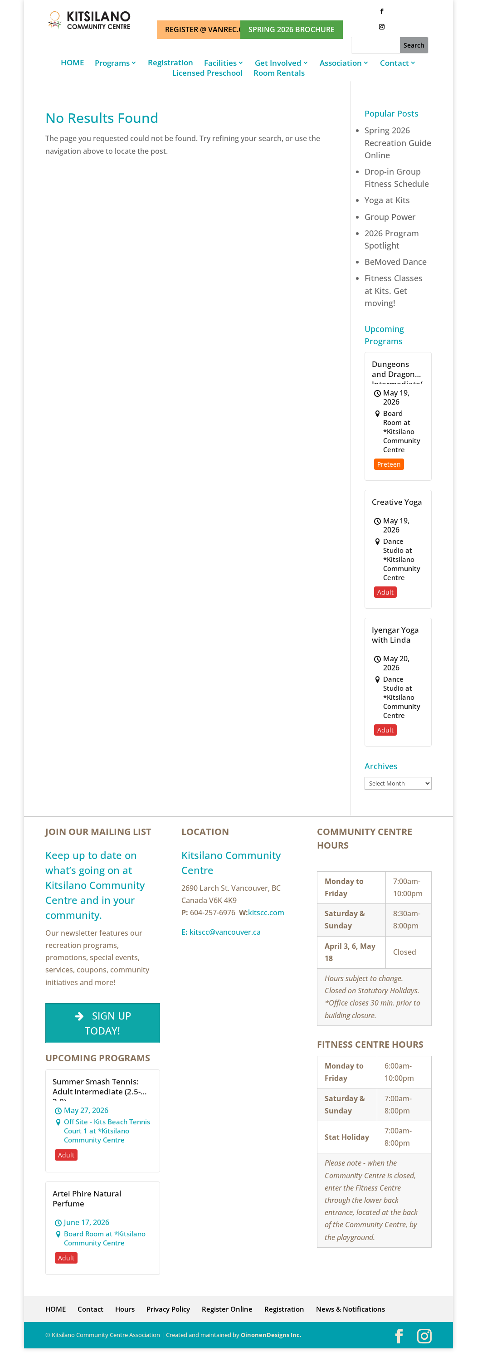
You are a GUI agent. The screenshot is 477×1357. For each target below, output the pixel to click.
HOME (72, 62)
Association (341, 62)
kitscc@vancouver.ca (221, 932)
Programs (112, 62)
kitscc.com (266, 913)
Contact (394, 62)
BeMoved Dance (396, 261)
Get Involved (278, 62)
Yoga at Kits (387, 200)
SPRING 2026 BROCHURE (291, 29)
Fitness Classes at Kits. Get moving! (394, 290)
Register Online (227, 1308)
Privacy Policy (168, 1308)
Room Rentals (279, 73)
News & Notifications (350, 1308)
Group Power (390, 216)
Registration (170, 62)
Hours (125, 1308)
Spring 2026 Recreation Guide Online (398, 142)
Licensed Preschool (207, 73)
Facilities (220, 62)
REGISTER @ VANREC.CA (206, 29)
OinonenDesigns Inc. (271, 1335)
